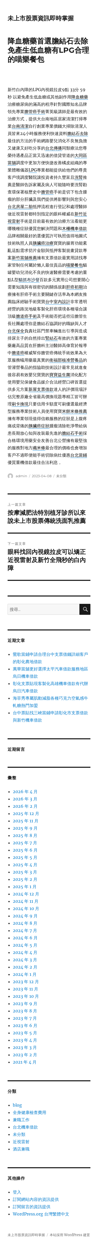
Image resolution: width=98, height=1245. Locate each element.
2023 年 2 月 (25, 1054)
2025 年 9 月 (25, 828)
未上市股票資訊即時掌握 (41, 18)
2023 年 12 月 (26, 981)
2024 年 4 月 (25, 952)
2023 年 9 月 (25, 1003)
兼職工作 (21, 1119)
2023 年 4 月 (25, 1040)
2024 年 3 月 (25, 959)
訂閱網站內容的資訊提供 (36, 1199)
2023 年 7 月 (25, 1018)
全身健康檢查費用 (29, 1112)
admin (21, 476)
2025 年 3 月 (25, 872)
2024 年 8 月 (25, 923)
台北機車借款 (25, 1127)
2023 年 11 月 (25, 989)
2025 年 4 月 (25, 864)
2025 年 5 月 (25, 857)
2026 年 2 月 (25, 806)
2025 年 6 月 (25, 850)
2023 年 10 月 (26, 996)
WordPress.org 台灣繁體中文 (41, 1214)
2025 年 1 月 (25, 886)
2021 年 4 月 (25, 1062)
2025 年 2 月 (25, 879)
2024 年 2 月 (25, 967)
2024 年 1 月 (25, 974)
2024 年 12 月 (26, 893)
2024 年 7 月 (25, 930)
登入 (17, 1192)
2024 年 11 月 (25, 901)
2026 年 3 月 (25, 798)
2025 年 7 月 (25, 842)
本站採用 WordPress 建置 (70, 1235)
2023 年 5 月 (25, 1032)
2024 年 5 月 (25, 945)
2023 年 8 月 (25, 1010)
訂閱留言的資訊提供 (31, 1206)
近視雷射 (21, 1141)
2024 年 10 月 (26, 908)
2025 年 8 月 (25, 835)
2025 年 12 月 (26, 813)
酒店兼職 (21, 1149)
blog (17, 1105)
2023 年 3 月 (25, 1047)
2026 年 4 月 (25, 791)
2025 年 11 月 (25, 820)
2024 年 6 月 (25, 937)
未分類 (61, 476)
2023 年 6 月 (25, 1025)
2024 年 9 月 (25, 915)
